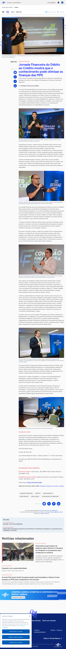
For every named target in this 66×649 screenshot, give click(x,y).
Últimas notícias (35, 621)
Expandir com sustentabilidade (14, 568)
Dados (53, 630)
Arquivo (59, 630)
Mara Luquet (35, 496)
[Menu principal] (3, 12)
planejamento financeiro (50, 496)
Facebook (49, 486)
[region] (16, 631)
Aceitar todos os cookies (16, 631)
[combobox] (16, 7)
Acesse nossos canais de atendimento (48, 510)
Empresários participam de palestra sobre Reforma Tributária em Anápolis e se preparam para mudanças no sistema (49, 549)
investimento (24, 496)
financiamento (48, 493)
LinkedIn (61, 486)
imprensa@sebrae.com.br (57, 512)
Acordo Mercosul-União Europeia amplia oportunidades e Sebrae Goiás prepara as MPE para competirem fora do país (30, 578)
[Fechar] (29, 616)
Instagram (43, 486)
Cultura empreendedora (39, 631)
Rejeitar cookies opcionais (16, 637)
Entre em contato (49, 621)
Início (12, 12)
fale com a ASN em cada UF (42, 513)
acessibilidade (51, 2)
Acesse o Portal (17, 597)
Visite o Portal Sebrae (52, 638)
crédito (37, 493)
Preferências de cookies (15, 642)
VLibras (62, 2)
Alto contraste (58, 2)
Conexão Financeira (26, 493)
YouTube (55, 486)
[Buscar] (60, 12)
